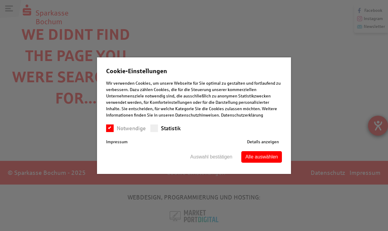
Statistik (165, 128)
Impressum (117, 142)
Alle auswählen (261, 156)
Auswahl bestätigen (211, 156)
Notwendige (126, 128)
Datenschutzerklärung (242, 115)
